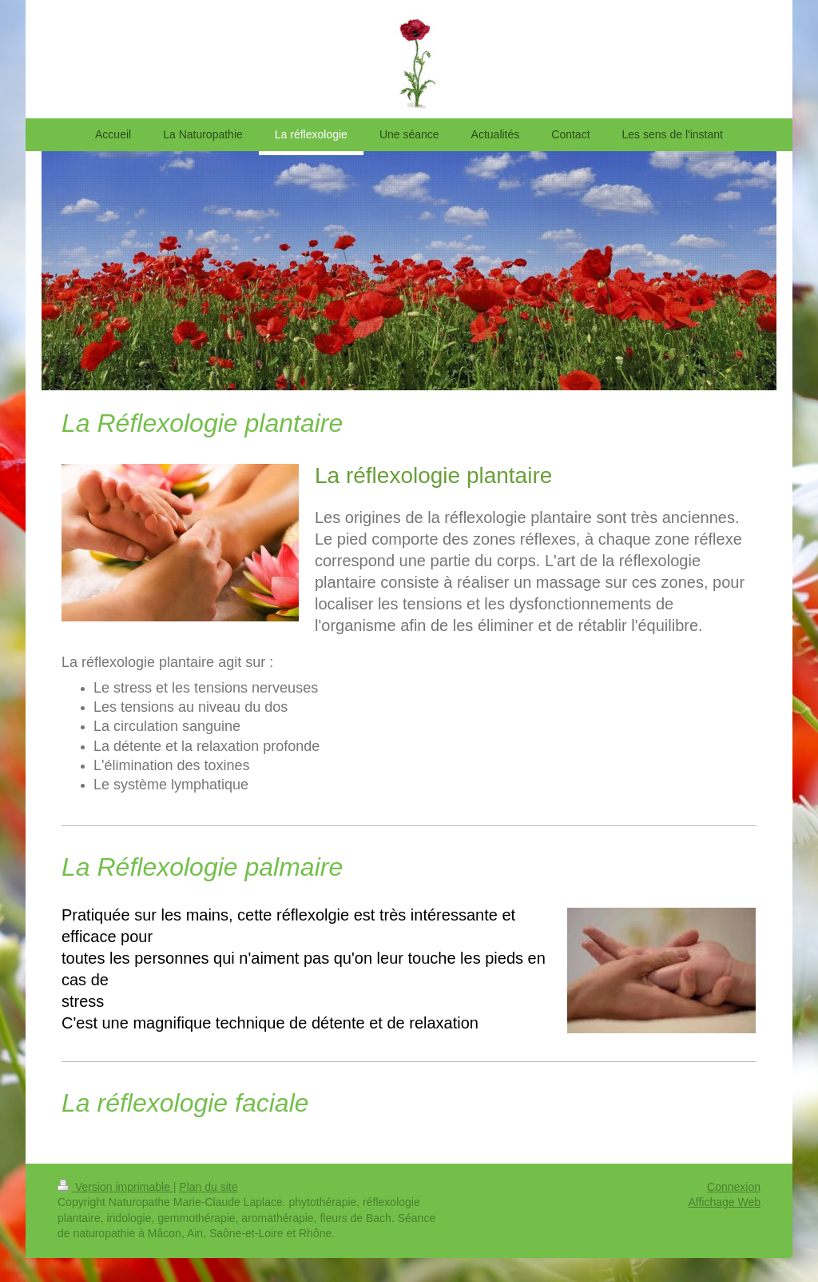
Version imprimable (115, 1186)
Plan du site (208, 1186)
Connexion (733, 1186)
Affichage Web (724, 1202)
